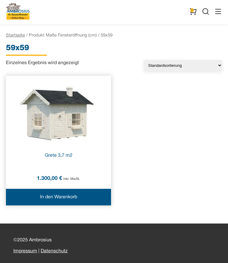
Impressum (25, 251)
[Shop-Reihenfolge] (183, 65)
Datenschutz (54, 251)
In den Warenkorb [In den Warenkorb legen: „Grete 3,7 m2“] (58, 197)
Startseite (15, 35)
